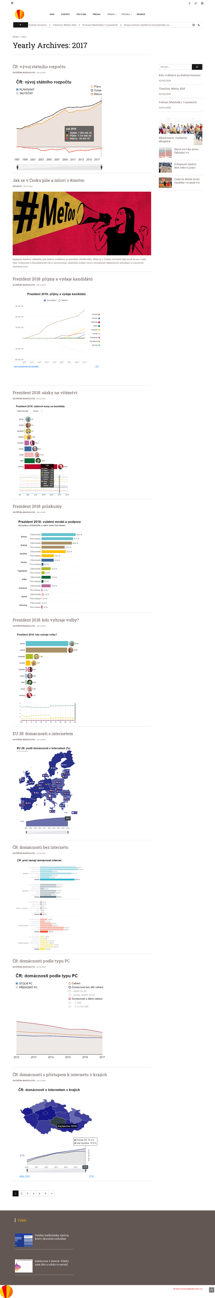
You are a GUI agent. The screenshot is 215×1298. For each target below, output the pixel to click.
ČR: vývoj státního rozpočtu (39, 66)
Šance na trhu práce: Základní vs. (186, 150)
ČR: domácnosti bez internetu (40, 847)
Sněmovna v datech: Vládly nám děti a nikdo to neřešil (52, 1262)
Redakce (141, 14)
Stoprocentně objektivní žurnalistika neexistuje (154, 25)
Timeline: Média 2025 (68, 25)
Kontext (65, 14)
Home (16, 37)
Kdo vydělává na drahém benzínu (30, 25)
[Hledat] (197, 67)
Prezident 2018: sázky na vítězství (45, 392)
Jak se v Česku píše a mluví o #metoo (48, 180)
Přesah (96, 14)
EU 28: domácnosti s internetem (43, 733)
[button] (13, 3)
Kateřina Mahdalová (24, 73)
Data (52, 14)
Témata (111, 14)
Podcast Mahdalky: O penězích (103, 25)
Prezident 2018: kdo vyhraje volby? (46, 620)
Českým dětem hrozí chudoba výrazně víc (187, 180)
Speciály (125, 14)
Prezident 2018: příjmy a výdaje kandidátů (53, 279)
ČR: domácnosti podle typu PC (41, 961)
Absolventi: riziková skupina (173, 139)
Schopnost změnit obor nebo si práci (185, 165)
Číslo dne (81, 14)
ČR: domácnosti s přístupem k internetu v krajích (60, 1074)
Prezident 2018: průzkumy (37, 506)
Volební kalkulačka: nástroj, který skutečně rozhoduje (52, 1237)
